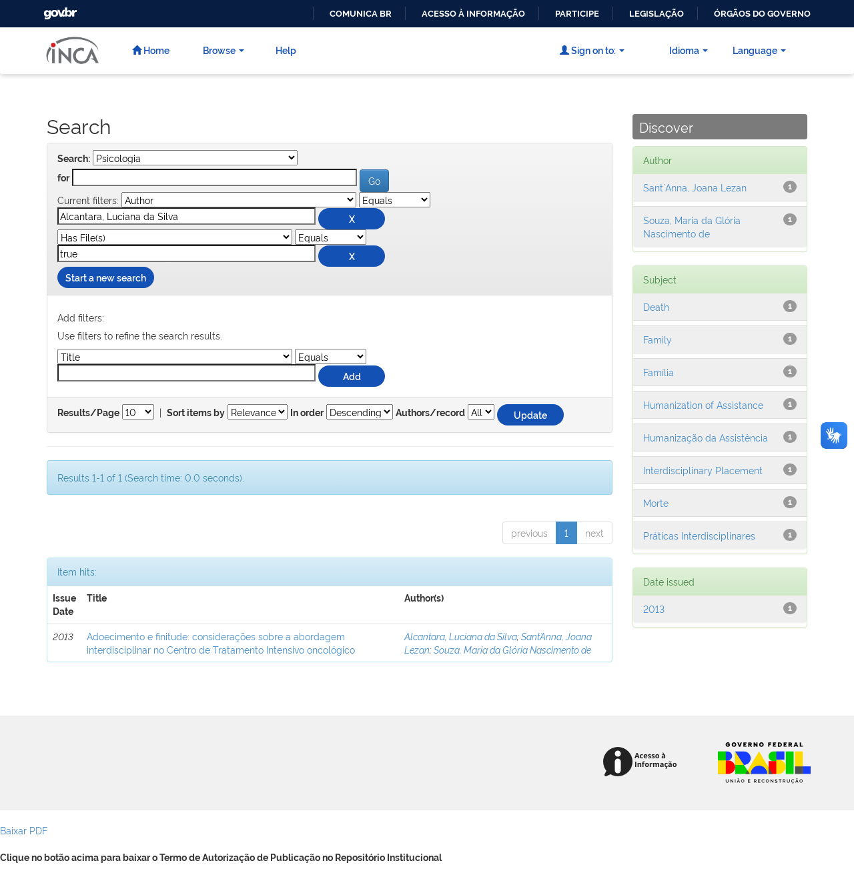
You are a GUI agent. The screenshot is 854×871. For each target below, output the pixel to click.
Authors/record (430, 412)
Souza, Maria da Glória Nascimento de (512, 649)
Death (656, 306)
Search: (73, 158)
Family (657, 339)
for (63, 178)
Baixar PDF (23, 830)
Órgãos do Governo (762, 14)
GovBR (58, 9)
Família (658, 371)
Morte (656, 502)
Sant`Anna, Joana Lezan (695, 187)
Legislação (656, 14)
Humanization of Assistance (703, 404)
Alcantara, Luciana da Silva (460, 636)
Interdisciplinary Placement (703, 470)
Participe (577, 14)
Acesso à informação (473, 14)
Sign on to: (592, 49)
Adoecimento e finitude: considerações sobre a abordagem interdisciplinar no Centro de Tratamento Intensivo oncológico (221, 643)
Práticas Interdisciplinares (699, 535)
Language (759, 49)
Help (286, 49)
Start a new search (105, 277)
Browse (223, 49)
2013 (654, 608)
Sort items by (196, 412)
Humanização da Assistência (705, 437)
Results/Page (88, 412)
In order (307, 412)
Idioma (688, 49)
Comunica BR (361, 14)
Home (150, 49)
